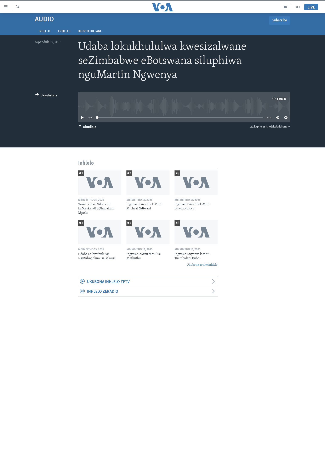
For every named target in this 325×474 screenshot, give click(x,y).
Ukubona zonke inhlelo (202, 264)
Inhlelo (44, 31)
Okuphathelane (90, 31)
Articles (64, 31)
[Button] (46, 96)
